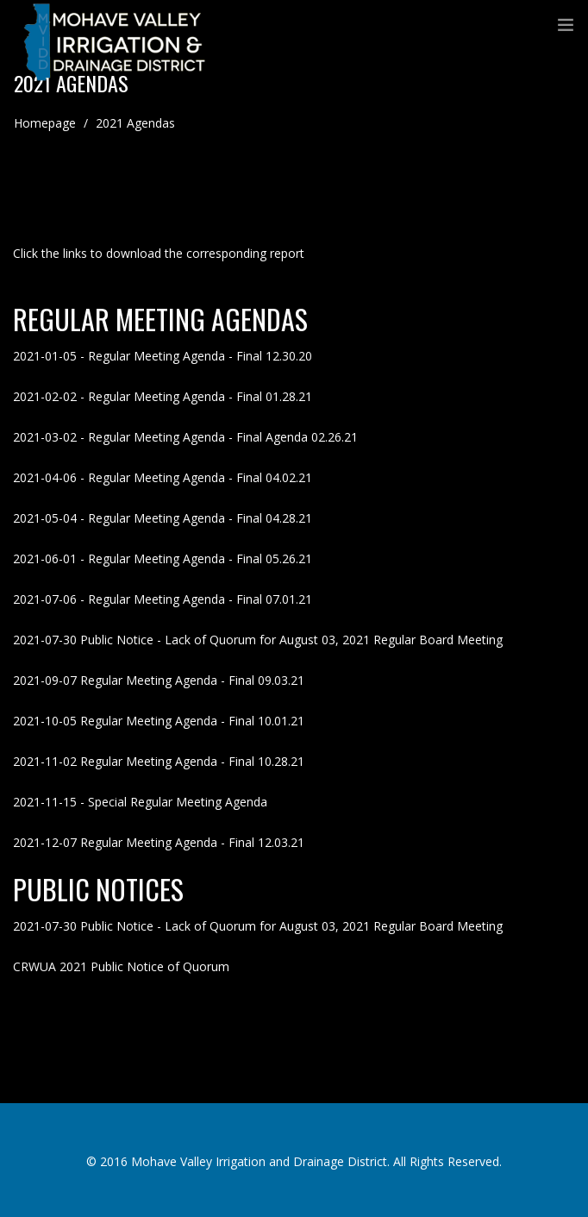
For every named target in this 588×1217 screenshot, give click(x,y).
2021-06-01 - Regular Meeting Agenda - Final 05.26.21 (162, 558)
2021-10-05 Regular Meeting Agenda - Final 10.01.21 (158, 720)
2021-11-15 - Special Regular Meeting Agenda (140, 802)
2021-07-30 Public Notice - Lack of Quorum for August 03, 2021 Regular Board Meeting (258, 639)
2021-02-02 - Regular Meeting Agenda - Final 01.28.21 (162, 396)
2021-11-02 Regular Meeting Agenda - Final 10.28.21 (158, 761)
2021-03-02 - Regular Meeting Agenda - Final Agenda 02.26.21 (185, 437)
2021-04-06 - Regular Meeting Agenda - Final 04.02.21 (162, 477)
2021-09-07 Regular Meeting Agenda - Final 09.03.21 (158, 680)
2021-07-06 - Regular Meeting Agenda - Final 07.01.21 (162, 599)
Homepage (45, 123)
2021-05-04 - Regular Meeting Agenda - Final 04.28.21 (162, 518)
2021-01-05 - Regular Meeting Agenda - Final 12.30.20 (162, 356)
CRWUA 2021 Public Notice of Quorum (121, 966)
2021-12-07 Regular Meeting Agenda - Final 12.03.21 (158, 842)
